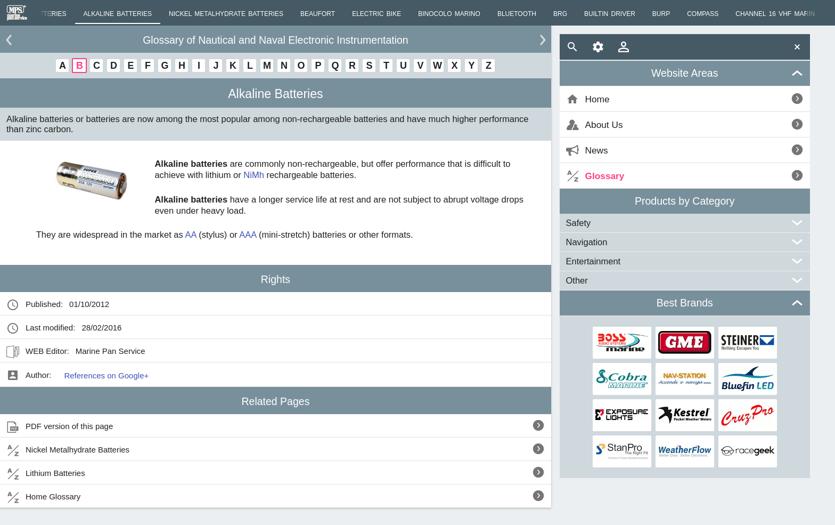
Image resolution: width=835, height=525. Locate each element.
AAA (247, 234)
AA (190, 234)
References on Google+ (106, 375)
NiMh (253, 175)
